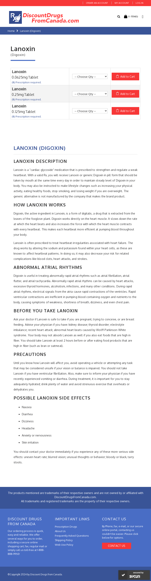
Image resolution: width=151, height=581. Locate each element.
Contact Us (116, 545)
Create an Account (97, 3)
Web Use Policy (64, 544)
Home (11, 30)
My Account (122, 3)
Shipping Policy (64, 540)
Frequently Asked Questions (72, 535)
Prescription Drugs (66, 526)
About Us (60, 531)
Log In (139, 3)
